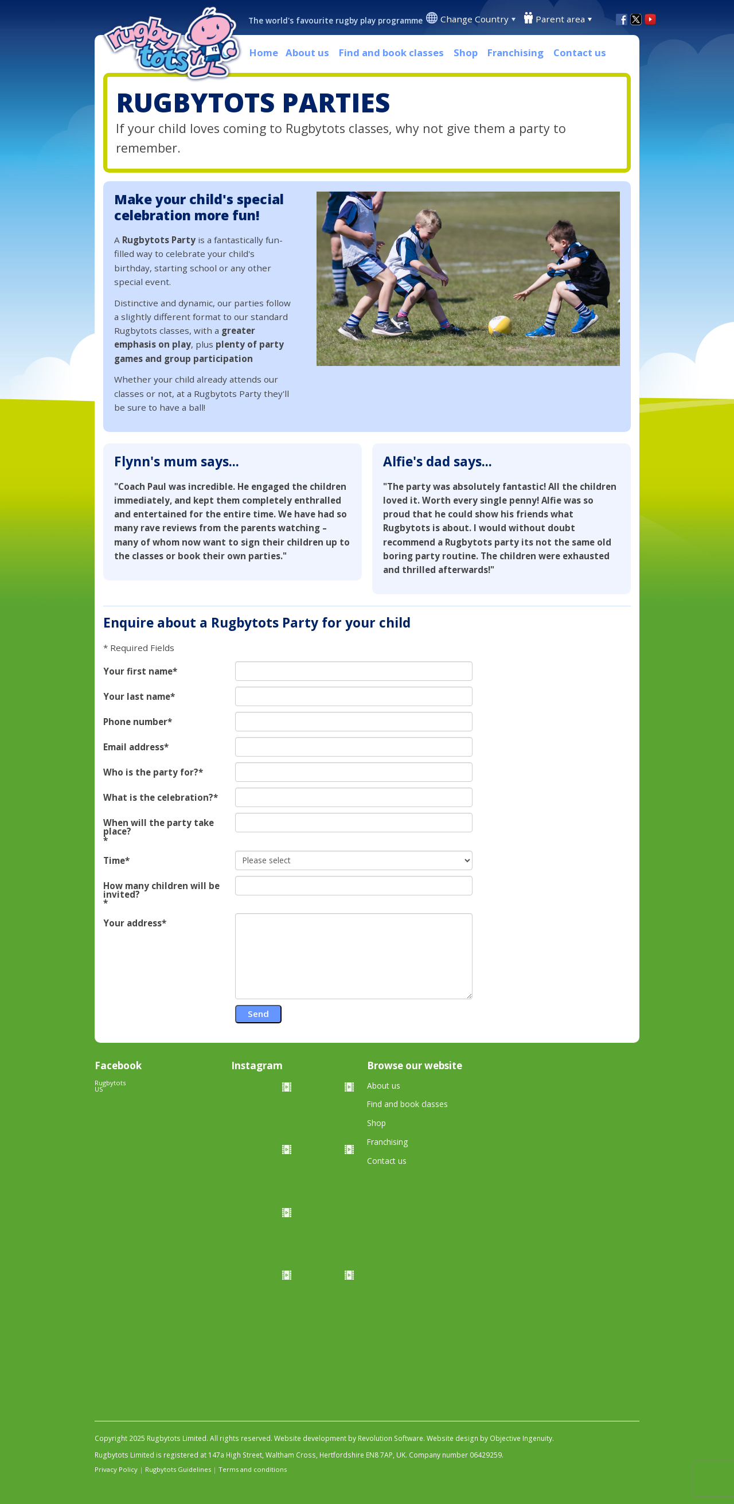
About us (307, 52)
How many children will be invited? (161, 890)
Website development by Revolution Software (348, 1438)
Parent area (560, 19)
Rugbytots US (110, 1085)
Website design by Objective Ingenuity (489, 1438)
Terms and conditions (252, 1469)
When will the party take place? (158, 827)
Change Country (474, 19)
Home (263, 52)
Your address (132, 923)
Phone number (135, 722)
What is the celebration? (158, 797)
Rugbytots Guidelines (178, 1469)
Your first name (138, 671)
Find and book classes (391, 52)
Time (114, 860)
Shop (466, 52)
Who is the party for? (150, 772)
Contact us (579, 52)
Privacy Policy (116, 1469)
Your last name (136, 696)
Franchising (515, 52)
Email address (133, 747)
